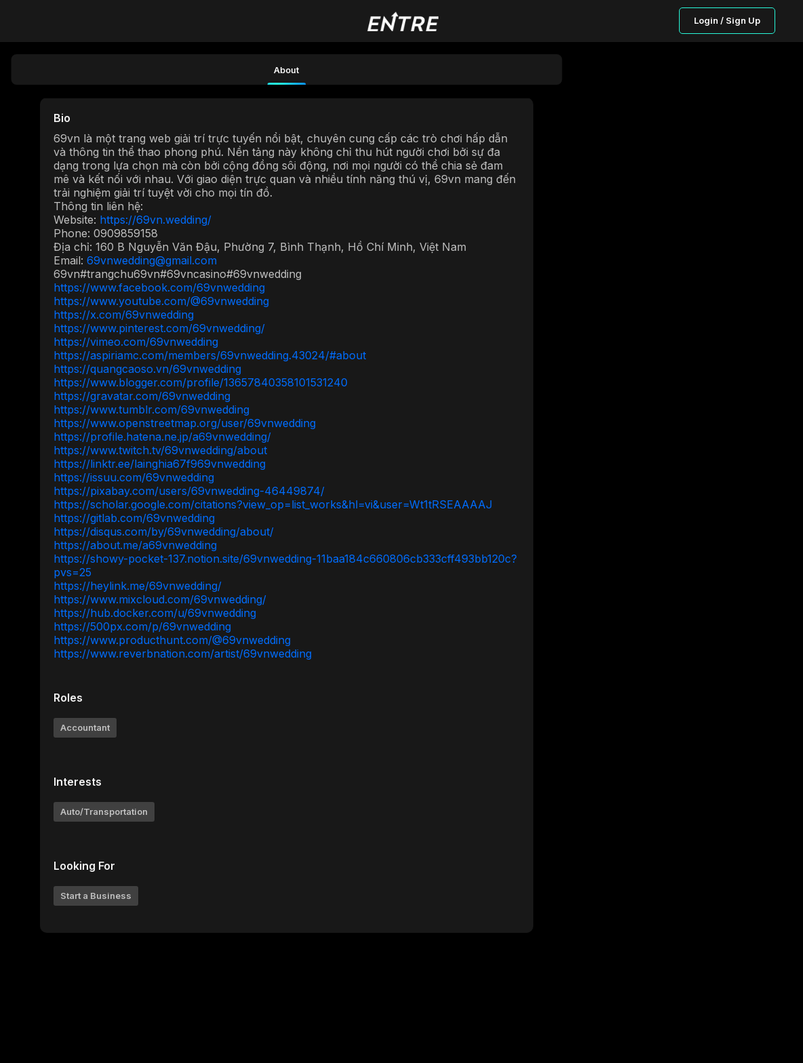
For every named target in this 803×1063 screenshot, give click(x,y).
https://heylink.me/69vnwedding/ (138, 586)
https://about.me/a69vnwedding (135, 545)
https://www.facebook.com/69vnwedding (159, 287)
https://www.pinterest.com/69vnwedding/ (159, 328)
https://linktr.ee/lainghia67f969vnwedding (160, 463)
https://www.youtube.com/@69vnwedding (161, 301)
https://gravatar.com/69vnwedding (142, 396)
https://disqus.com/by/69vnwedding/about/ (164, 531)
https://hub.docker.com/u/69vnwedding (155, 613)
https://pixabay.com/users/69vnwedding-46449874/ (189, 491)
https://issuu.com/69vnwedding (134, 477)
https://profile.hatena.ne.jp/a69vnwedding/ (162, 436)
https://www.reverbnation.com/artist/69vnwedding (183, 653)
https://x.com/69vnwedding (124, 314)
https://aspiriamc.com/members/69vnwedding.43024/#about (210, 355)
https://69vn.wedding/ (155, 219)
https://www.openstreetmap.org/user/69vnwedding (185, 423)
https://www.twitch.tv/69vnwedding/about (160, 450)
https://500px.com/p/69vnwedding (142, 626)
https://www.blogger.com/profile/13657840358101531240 (201, 382)
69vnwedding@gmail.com (152, 260)
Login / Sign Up (727, 20)
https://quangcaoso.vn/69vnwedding (147, 369)
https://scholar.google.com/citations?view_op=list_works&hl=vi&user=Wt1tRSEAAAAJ (273, 504)
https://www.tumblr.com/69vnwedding (151, 409)
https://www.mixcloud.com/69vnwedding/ (160, 599)
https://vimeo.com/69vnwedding (136, 341)
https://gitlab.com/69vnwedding (134, 518)
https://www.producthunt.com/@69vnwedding (172, 640)
